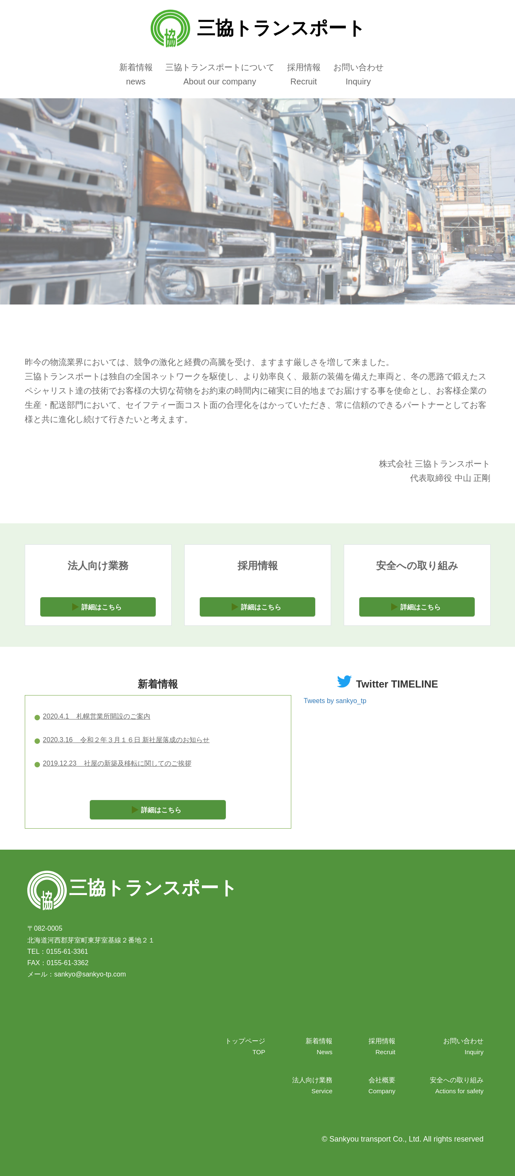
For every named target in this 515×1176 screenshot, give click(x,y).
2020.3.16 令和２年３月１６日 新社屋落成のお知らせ (126, 739)
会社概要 (382, 1080)
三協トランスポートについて (219, 67)
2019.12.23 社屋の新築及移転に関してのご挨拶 (117, 763)
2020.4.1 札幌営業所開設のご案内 (96, 716)
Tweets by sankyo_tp (335, 700)
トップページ (245, 1041)
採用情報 (304, 67)
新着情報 (136, 67)
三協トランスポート (257, 28)
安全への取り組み (457, 1080)
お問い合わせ (358, 67)
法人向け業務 (312, 1080)
